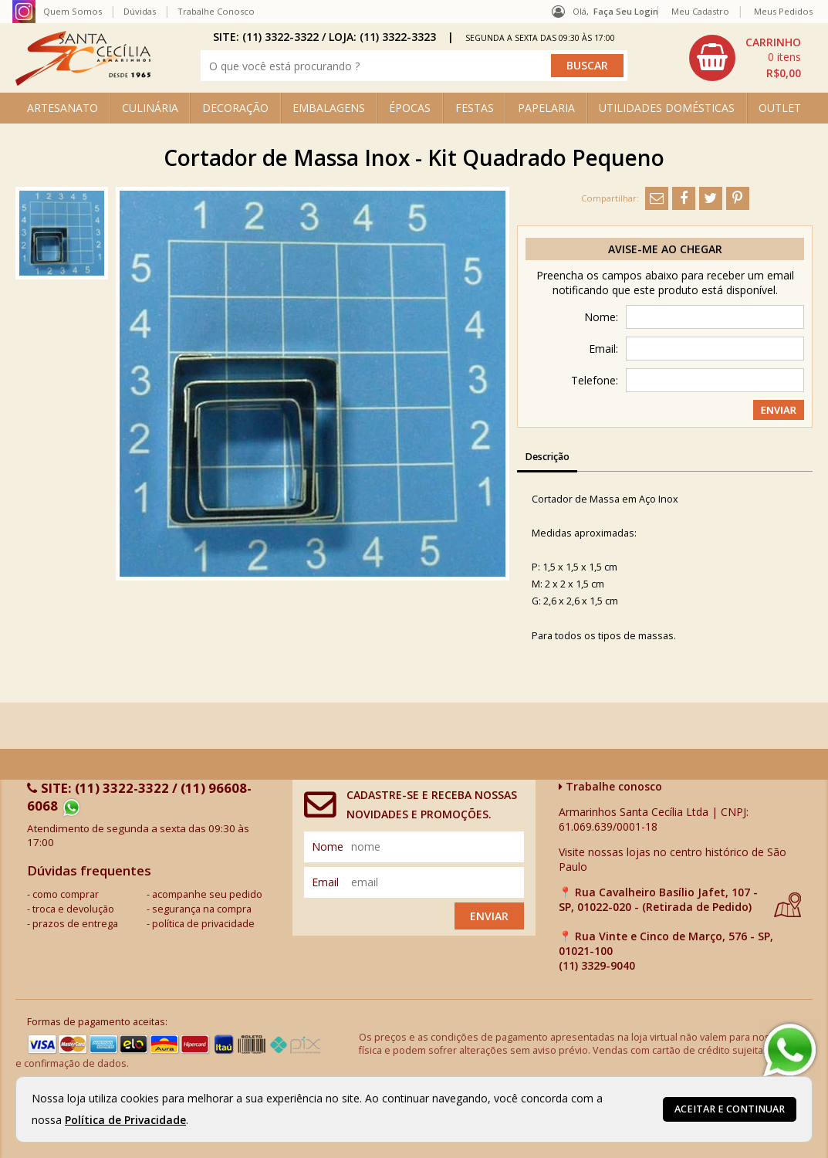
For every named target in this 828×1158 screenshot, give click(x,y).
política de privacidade (203, 923)
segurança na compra (202, 909)
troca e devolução (73, 909)
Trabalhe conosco (610, 786)
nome (327, 846)
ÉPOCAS (410, 107)
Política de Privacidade (125, 1119)
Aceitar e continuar (729, 1109)
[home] (82, 81)
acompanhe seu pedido (207, 894)
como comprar (65, 894)
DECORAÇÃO (235, 107)
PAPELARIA (546, 107)
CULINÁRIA (150, 107)
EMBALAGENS (328, 107)
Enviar (489, 916)
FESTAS (474, 107)
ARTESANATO (62, 107)
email (325, 882)
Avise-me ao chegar (665, 249)
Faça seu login (625, 11)
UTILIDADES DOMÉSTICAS (667, 107)
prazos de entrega (75, 923)
